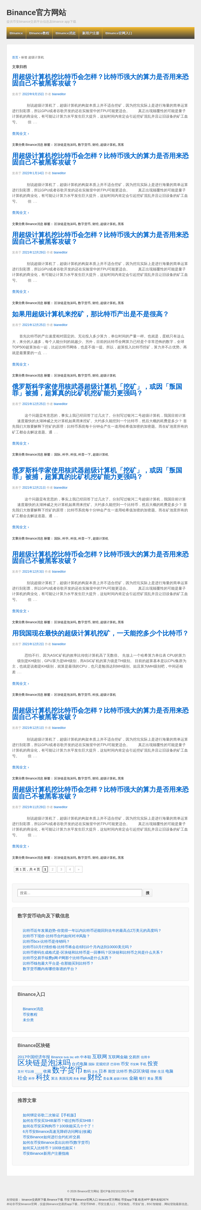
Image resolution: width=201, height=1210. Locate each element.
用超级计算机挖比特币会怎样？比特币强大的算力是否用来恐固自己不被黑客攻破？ (100, 80)
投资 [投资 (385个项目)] (153, 1063)
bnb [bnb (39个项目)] (66, 1057)
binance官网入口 (87, 1199)
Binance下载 (55, 1199)
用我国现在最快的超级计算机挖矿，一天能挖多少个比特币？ (100, 633)
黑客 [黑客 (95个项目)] (159, 1078)
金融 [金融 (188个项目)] (133, 1078)
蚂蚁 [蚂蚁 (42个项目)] (83, 1078)
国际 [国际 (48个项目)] (91, 1064)
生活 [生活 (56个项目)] (161, 1071)
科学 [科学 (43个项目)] (32, 1078)
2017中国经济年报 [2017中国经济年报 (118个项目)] (34, 1057)
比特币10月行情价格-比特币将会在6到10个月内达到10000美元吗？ (77, 947)
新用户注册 (90, 33)
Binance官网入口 (118, 33)
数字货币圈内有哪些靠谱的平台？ (50, 969)
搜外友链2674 (159, 1199)
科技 (73, 454)
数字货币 (84, 145)
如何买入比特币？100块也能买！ (49, 1148)
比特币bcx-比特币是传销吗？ (46, 941)
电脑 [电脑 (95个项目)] (169, 1071)
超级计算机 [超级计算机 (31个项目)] (121, 1078)
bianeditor (59, 94)
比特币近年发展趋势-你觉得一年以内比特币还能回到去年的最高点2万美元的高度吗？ (92, 930)
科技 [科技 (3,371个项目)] (43, 1077)
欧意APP (144, 1199)
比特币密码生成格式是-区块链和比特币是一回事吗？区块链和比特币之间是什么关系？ (93, 952)
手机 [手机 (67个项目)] (143, 1064)
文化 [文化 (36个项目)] (95, 1071)
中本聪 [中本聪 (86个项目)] (85, 1057)
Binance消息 (66, 33)
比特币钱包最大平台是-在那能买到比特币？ (58, 963)
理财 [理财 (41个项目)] (153, 1071)
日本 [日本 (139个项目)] (103, 1071)
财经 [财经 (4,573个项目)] (94, 1077)
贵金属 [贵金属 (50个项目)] (108, 1078)
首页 (15, 57)
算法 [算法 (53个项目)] (54, 1078)
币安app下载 (129, 1199)
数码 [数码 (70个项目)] (87, 1071)
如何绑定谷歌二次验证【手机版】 (50, 1115)
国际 (57, 454)
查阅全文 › (20, 133)
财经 (95, 145)
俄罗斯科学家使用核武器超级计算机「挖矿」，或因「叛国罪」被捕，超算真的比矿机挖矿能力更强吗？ (97, 390)
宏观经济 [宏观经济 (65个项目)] (102, 1064)
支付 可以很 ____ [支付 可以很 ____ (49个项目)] (30, 1071)
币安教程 (30, 1014)
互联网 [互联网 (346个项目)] (99, 1056)
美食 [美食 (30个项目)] (76, 1078)
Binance (16, 33)
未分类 (28, 1020)
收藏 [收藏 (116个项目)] (47, 1071)
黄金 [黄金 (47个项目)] (150, 1078)
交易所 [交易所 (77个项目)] (134, 1057)
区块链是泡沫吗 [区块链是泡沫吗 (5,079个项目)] (44, 1063)
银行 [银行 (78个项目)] (142, 1078)
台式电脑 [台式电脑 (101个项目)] (79, 1064)
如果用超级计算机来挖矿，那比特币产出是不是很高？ (90, 314)
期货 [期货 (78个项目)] (111, 1071)
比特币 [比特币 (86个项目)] (121, 1071)
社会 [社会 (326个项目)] (22, 1078)
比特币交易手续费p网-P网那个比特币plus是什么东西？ (67, 958)
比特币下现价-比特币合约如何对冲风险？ (56, 936)
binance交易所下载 (34, 1199)
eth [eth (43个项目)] (77, 1057)
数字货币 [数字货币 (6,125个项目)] (67, 1070)
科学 (65, 454)
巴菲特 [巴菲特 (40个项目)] (115, 1064)
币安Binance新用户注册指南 (46, 1153)
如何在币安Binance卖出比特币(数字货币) (56, 1142)
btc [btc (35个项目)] (72, 1057)
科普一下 (84, 454)
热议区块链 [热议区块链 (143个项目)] (139, 1071)
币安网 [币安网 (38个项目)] (134, 1064)
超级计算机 (108, 145)
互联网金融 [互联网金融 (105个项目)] (118, 1057)
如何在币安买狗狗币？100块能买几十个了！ (59, 1126)
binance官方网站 (110, 1199)
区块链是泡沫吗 (65, 145)
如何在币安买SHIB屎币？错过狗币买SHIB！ (59, 1120)
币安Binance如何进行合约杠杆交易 (51, 1137)
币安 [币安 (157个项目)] (125, 1063)
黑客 (121, 145)
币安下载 (70, 1199)
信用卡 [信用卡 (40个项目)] (145, 1057)
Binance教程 (39, 33)
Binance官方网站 (36, 12)
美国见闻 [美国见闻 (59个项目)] (65, 1078)
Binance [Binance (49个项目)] (57, 1057)
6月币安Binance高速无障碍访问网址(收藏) (57, 1131)
